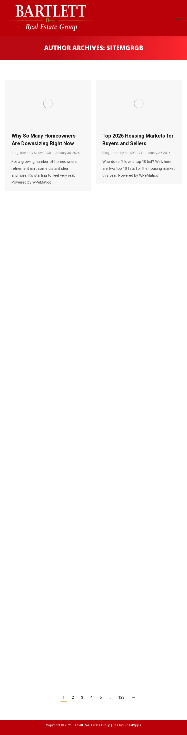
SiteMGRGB (124, 47)
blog (15, 153)
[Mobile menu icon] (179, 18)
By (40, 153)
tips (23, 153)
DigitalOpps (132, 725)
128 (121, 697)
